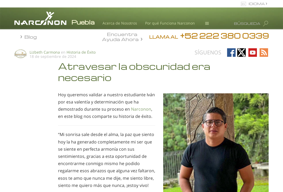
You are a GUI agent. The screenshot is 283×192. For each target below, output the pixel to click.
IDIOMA (257, 3)
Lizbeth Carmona (45, 52)
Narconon (141, 109)
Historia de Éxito (81, 52)
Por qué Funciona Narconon (170, 23)
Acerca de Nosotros (119, 23)
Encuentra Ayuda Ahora (120, 36)
